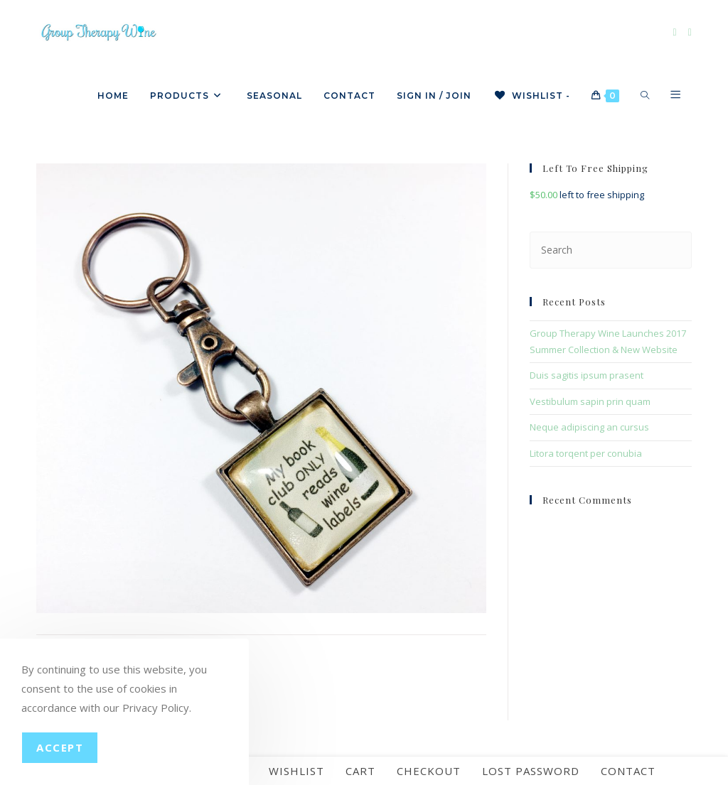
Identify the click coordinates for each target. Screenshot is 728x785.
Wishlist (296, 771)
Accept (59, 747)
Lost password (530, 771)
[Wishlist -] (531, 96)
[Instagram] (689, 32)
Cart (360, 771)
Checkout (429, 771)
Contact (628, 771)
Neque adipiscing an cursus (589, 427)
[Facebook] (675, 32)
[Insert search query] (611, 250)
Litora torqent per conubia (586, 453)
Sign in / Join (434, 95)
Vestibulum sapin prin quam (590, 401)
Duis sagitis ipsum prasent (586, 375)
